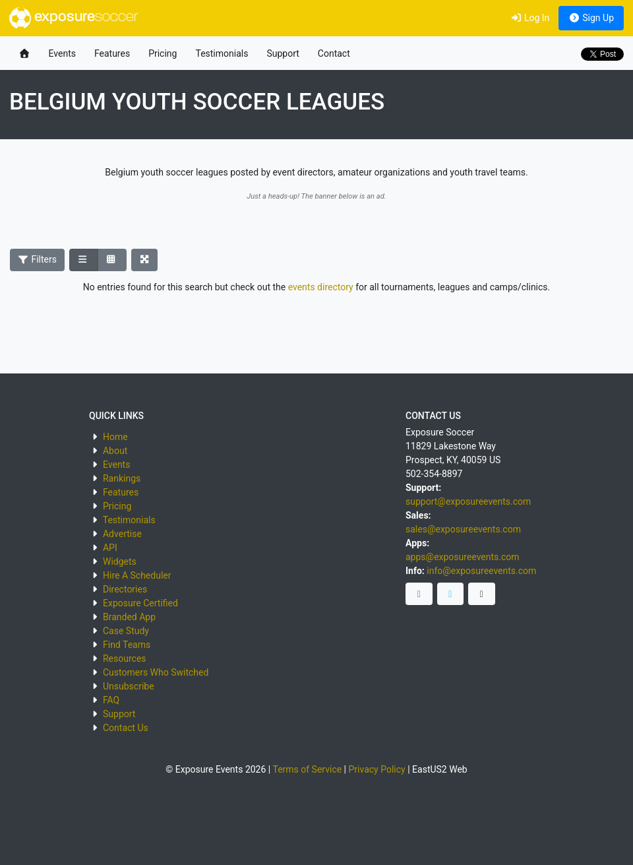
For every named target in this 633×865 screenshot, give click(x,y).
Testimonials (221, 53)
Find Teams (126, 644)
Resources (124, 658)
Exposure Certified (140, 603)
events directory (320, 287)
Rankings (121, 478)
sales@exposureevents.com (463, 529)
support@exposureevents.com (468, 501)
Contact (334, 53)
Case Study (126, 630)
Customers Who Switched (155, 672)
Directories (125, 589)
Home (115, 437)
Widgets (119, 561)
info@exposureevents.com (481, 570)
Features (112, 53)
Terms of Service (307, 769)
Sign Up (591, 18)
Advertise (122, 534)
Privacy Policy (377, 769)
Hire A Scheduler (137, 575)
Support (282, 53)
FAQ (111, 700)
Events (62, 53)
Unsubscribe (128, 686)
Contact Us (125, 727)
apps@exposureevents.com (463, 557)
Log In (529, 18)
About (115, 450)
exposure (73, 17)
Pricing (162, 53)
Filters (37, 259)
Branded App (129, 617)
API (110, 547)
